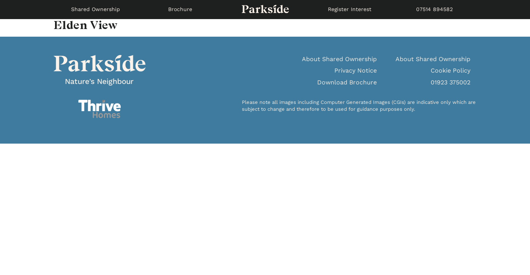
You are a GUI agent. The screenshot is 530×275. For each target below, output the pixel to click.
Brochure (180, 9)
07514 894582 (434, 9)
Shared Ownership (95, 9)
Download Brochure (347, 82)
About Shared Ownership (339, 59)
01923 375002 (450, 82)
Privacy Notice (355, 70)
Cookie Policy (450, 70)
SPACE (265, 9)
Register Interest (349, 9)
